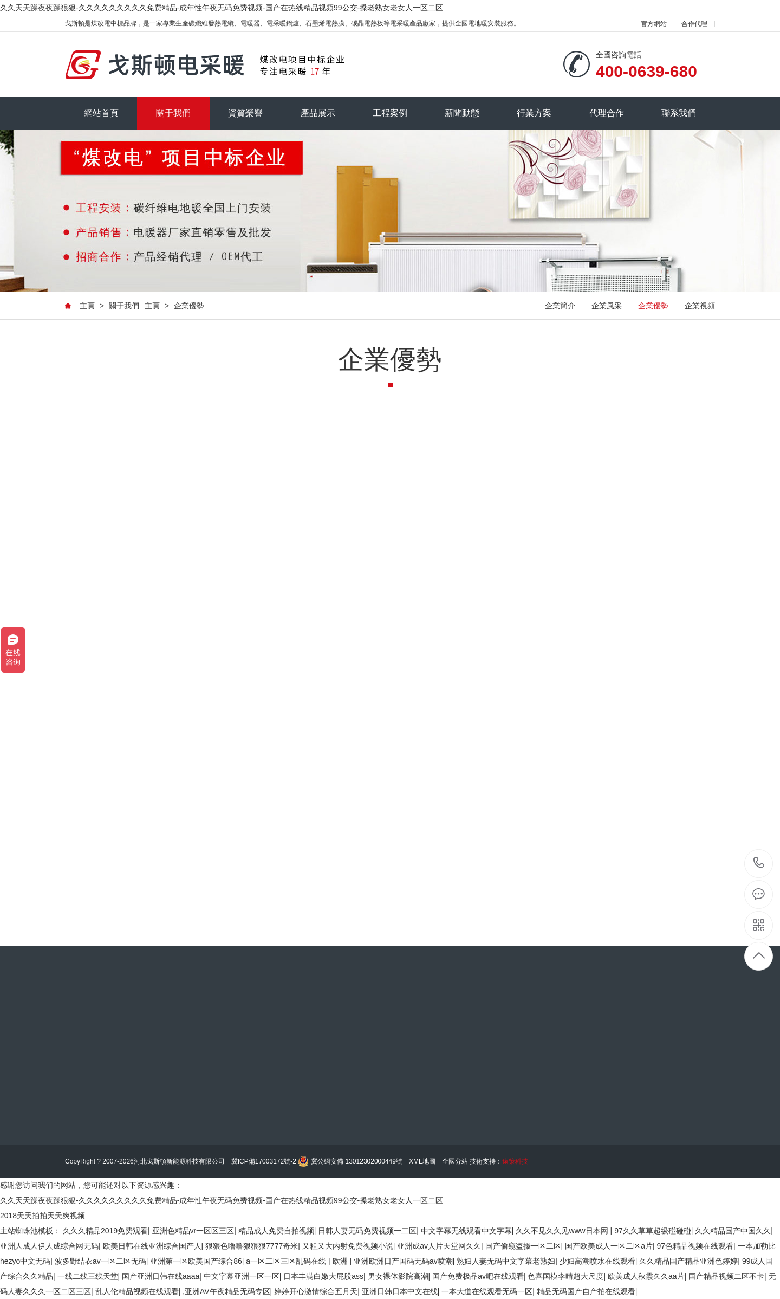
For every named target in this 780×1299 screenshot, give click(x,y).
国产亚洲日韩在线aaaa (160, 1276)
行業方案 (534, 113)
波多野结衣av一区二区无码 (100, 1261)
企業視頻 (700, 305)
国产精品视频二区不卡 (726, 1276)
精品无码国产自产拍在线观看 (586, 1291)
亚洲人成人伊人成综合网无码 (49, 1246)
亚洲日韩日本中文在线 (400, 1291)
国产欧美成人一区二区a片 (609, 1246)
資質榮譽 (245, 113)
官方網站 (654, 24)
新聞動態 (462, 113)
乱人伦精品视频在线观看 (137, 1291)
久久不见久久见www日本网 (563, 1230)
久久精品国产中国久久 (733, 1230)
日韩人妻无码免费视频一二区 (367, 1230)
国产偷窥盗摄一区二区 (523, 1246)
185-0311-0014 (759, 863)
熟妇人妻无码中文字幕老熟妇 (506, 1261)
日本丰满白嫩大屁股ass (323, 1276)
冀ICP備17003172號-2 (263, 1161)
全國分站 (455, 1161)
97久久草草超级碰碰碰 (652, 1230)
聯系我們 (678, 113)
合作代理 (694, 24)
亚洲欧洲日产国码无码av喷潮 (403, 1261)
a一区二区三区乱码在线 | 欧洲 (297, 1261)
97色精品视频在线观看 (694, 1246)
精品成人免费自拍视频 (276, 1230)
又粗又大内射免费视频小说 (347, 1246)
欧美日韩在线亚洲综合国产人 (152, 1246)
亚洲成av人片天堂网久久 (439, 1246)
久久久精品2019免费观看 (105, 1230)
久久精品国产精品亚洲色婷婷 (688, 1261)
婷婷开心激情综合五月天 (316, 1291)
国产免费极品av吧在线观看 (478, 1276)
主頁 (87, 305)
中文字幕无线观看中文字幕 (466, 1230)
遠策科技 (515, 1161)
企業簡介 (560, 305)
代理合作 (606, 113)
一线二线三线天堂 (87, 1276)
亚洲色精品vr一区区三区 (193, 1230)
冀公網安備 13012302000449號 (356, 1161)
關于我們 (173, 113)
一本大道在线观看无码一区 (486, 1291)
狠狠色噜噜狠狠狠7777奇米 (251, 1246)
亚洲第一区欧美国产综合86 (196, 1261)
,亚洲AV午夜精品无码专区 (226, 1291)
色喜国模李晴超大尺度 (565, 1276)
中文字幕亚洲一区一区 (242, 1276)
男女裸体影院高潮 (398, 1276)
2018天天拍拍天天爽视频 (42, 1215)
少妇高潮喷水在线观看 (597, 1261)
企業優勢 (189, 305)
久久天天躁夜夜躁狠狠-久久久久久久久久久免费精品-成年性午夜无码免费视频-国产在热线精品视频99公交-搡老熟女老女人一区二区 (221, 7)
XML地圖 (422, 1161)
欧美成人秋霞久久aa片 (646, 1276)
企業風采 (607, 305)
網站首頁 (101, 113)
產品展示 (318, 113)
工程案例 (390, 113)
